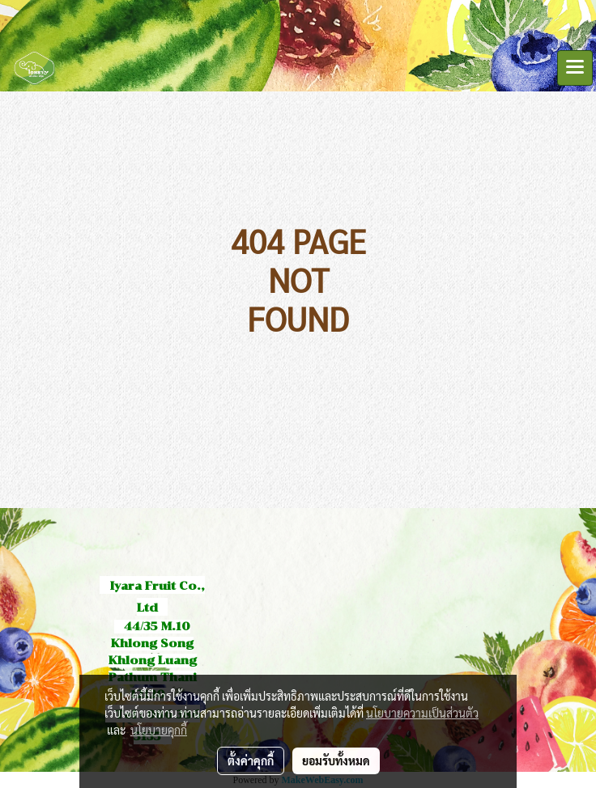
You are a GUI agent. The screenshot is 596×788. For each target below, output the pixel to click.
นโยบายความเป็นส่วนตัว (422, 712)
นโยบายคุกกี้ (158, 729)
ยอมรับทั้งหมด (336, 760)
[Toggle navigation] (575, 68)
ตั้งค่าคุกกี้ (251, 760)
